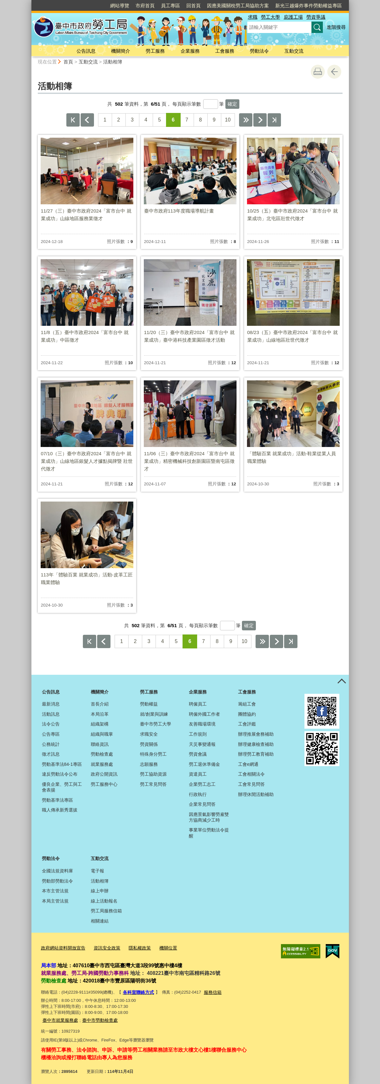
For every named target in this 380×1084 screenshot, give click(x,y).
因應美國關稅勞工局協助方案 (238, 5)
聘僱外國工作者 (204, 714)
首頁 (68, 61)
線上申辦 (100, 890)
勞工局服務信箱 (106, 910)
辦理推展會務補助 (256, 734)
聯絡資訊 (100, 744)
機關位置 (161, 947)
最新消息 (51, 703)
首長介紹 (100, 703)
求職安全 (149, 734)
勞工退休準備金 (204, 764)
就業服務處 (102, 764)
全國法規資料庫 (57, 870)
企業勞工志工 (202, 784)
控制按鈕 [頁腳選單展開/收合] (342, 682)
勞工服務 (155, 51)
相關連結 (100, 920)
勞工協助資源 (153, 774)
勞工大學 (270, 17)
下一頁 (260, 120)
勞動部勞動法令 (57, 881)
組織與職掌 (102, 734)
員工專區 (170, 5)
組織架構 (100, 723)
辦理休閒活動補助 (256, 794)
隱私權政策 (133, 947)
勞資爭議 (315, 17)
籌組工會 (247, 703)
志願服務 (149, 764)
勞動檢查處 (102, 754)
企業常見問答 (202, 804)
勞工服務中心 (104, 784)
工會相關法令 (251, 774)
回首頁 (193, 5)
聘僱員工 (198, 703)
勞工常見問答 (153, 784)
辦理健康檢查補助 (256, 744)
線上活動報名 (104, 900)
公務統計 (51, 744)
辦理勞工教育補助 (256, 754)
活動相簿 (112, 61)
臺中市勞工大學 (155, 723)
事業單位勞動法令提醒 (209, 832)
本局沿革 (100, 714)
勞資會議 (198, 754)
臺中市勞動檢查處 (96, 1017)
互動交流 (293, 51)
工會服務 (224, 51)
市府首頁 (145, 5)
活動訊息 (51, 714)
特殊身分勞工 (153, 754)
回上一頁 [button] (334, 72)
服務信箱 (210, 990)
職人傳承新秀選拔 (59, 809)
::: (29, 2)
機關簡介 (120, 51)
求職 (252, 17)
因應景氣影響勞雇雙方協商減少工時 (209, 817)
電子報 (97, 870)
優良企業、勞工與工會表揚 (62, 787)
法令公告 (51, 723)
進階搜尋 (336, 27)
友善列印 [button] (318, 72)
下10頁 (245, 120)
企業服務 (190, 51)
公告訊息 (86, 51)
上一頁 (87, 120)
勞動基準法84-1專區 (62, 764)
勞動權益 (149, 703)
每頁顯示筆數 (186, 104)
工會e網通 (248, 764)
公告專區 (51, 734)
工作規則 (198, 734)
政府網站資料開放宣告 (61, 947)
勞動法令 (259, 51)
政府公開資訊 (104, 774)
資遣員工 (198, 774)
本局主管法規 (55, 900)
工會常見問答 (251, 784)
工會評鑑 (247, 723)
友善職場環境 (202, 723)
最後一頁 (274, 120)
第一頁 (73, 120)
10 (228, 119)
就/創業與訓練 (154, 714)
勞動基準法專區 (57, 800)
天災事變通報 (202, 744)
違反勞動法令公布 (59, 774)
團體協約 (247, 714)
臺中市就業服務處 (59, 1017)
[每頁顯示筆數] (210, 104)
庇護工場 (293, 17)
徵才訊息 (51, 754)
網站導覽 (119, 5)
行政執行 (198, 794)
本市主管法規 (55, 890)
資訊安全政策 (102, 947)
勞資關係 (149, 744)
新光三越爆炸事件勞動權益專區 (308, 5)
